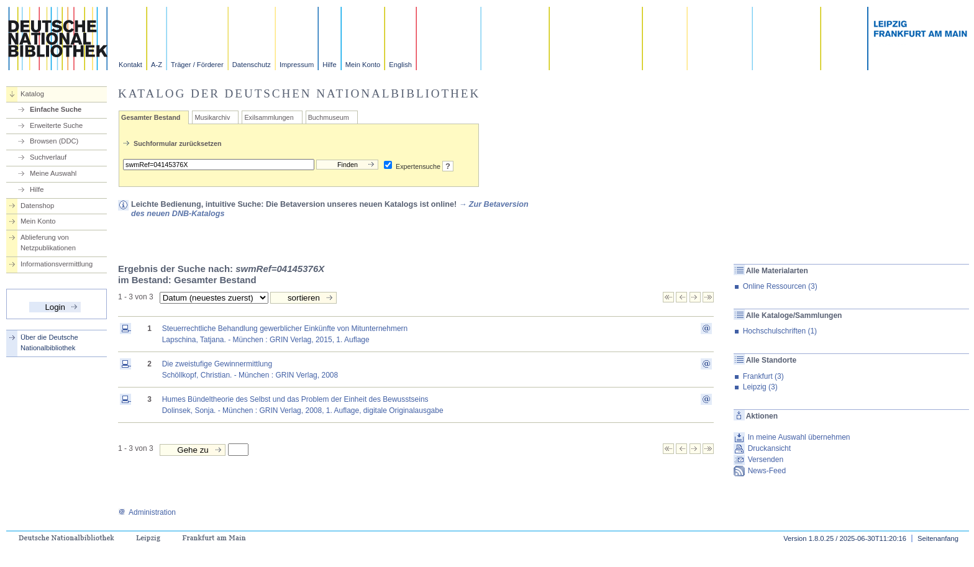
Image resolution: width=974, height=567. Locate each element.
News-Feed (767, 470)
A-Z (156, 64)
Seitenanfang (937, 538)
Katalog (32, 94)
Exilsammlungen (268, 117)
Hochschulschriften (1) (780, 331)
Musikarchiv (212, 117)
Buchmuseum (328, 117)
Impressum (297, 64)
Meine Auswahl (53, 173)
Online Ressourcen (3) (780, 286)
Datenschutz (251, 64)
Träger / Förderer (197, 64)
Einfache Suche (55, 109)
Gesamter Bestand (150, 117)
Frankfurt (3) (763, 376)
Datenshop (37, 205)
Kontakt (130, 64)
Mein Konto (363, 64)
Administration (147, 512)
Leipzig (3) (760, 387)
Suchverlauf (48, 157)
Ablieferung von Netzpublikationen (48, 243)
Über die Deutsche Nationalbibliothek (49, 342)
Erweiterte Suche (56, 125)
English (400, 64)
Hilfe (329, 64)
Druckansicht (769, 448)
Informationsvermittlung (56, 264)
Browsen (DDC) (54, 141)
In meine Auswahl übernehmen (799, 437)
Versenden (765, 459)
